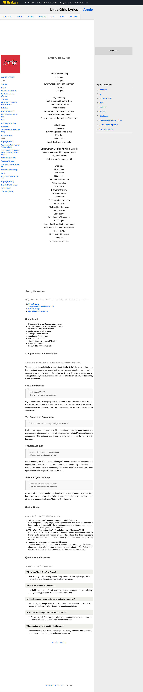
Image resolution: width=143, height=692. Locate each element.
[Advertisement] (47, 38)
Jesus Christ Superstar (108, 125)
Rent (101, 103)
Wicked (102, 112)
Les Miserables (105, 98)
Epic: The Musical (106, 129)
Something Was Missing (9, 170)
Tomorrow (4, 99)
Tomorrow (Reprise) (7, 161)
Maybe (3, 87)
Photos (31, 16)
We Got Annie (5, 188)
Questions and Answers (38, 311)
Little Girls (4, 108)
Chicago (102, 107)
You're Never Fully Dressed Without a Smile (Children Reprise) (10, 152)
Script (52, 16)
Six (100, 94)
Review (42, 16)
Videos (19, 16)
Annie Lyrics (7, 77)
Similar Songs (34, 309)
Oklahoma (103, 116)
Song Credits (33, 304)
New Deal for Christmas (9, 185)
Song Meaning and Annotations (41, 306)
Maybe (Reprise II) (7, 142)
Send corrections (59, 642)
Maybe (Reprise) (6, 135)
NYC (2, 120)
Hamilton (103, 90)
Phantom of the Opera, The (110, 120)
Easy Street (5, 126)
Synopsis (73, 16)
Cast (62, 16)
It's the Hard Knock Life (8, 91)
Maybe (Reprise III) (7, 182)
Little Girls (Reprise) (7, 111)
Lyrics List (7, 16)
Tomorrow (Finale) (7, 191)
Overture (4, 84)
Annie (88, 9)
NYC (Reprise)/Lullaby (8, 123)
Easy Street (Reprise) (8, 158)
